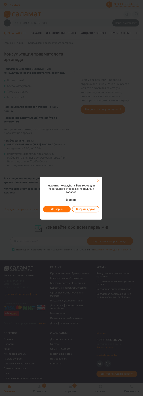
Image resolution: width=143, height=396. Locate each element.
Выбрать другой (85, 209)
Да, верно (56, 209)
